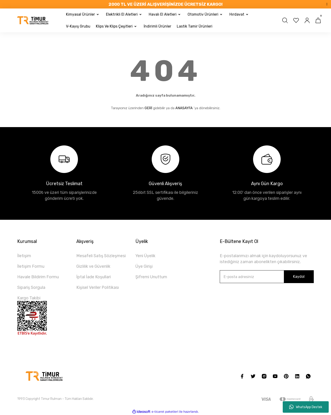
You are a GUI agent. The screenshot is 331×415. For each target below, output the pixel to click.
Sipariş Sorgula (31, 287)
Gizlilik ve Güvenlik (93, 266)
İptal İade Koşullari (93, 276)
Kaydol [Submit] (299, 276)
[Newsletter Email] (267, 276)
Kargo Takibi (28, 298)
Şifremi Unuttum (151, 276)
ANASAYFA (184, 108)
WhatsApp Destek (305, 406)
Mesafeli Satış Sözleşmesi (101, 255)
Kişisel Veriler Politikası (97, 287)
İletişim (24, 255)
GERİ (148, 108)
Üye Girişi (144, 266)
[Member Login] (307, 20)
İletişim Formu (30, 266)
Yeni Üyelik (145, 255)
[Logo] (33, 20)
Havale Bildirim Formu (38, 276)
